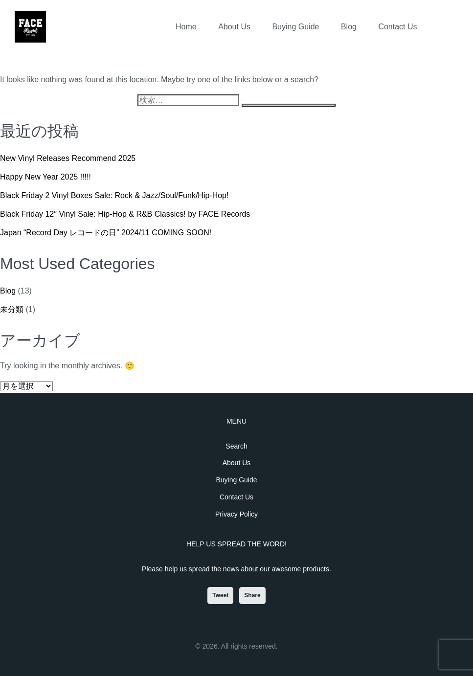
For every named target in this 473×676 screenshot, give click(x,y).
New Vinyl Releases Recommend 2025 (67, 158)
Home (186, 27)
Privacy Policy (236, 514)
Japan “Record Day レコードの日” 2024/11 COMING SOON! (105, 232)
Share (252, 595)
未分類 (11, 309)
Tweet (220, 595)
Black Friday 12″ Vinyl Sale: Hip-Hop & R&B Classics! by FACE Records (125, 214)
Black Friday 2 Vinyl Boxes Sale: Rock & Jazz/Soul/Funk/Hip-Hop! (114, 195)
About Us (234, 27)
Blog (349, 27)
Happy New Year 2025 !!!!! (45, 177)
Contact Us (397, 27)
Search (236, 446)
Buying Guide (295, 27)
